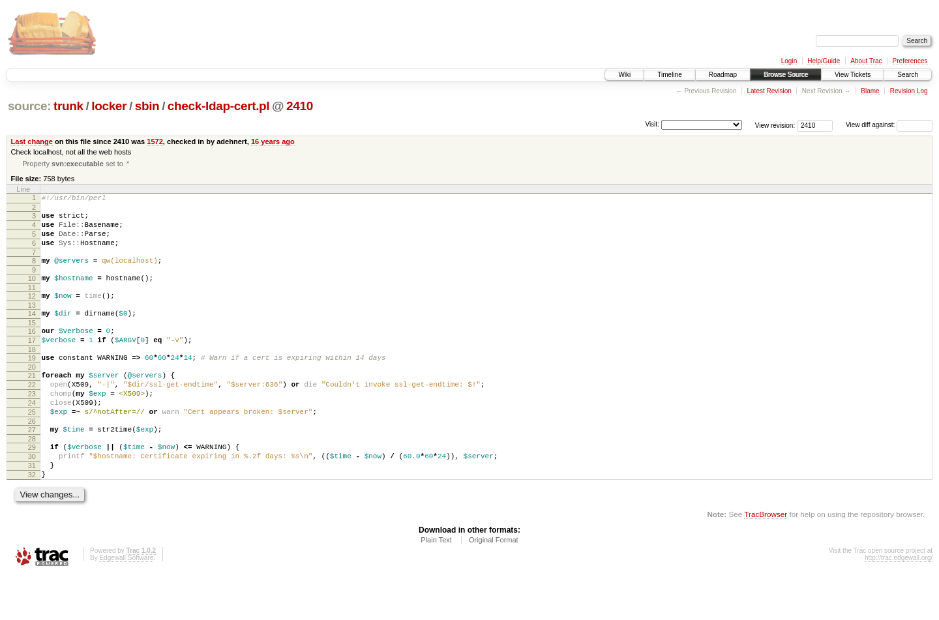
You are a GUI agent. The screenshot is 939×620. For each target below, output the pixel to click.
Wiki (624, 74)
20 (32, 392)
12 (32, 311)
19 (32, 381)
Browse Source (786, 74)
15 (32, 342)
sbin (147, 106)
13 (32, 322)
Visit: (652, 124)
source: (29, 106)
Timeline (669, 74)
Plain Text (436, 584)
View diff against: (889, 124)
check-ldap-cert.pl (218, 106)
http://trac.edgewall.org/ (898, 602)
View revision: (775, 124)
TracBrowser (765, 558)
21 (32, 400)
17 (32, 361)
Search (907, 74)
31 (32, 506)
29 (32, 484)
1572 (155, 141)
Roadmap (723, 74)
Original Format (493, 584)
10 (32, 291)
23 (32, 422)
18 (32, 372)
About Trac (866, 61)
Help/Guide (823, 61)
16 (32, 350)
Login (789, 61)
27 (32, 464)
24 (32, 433)
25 (32, 445)
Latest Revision (769, 91)
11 (32, 302)
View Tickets (853, 74)
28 (32, 475)
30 (32, 495)
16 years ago (273, 141)
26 (32, 456)
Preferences (910, 61)
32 (32, 517)
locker (109, 106)
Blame (870, 91)
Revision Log (909, 91)
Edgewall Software (126, 602)
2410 (299, 106)
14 (32, 330)
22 (32, 411)
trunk (68, 106)
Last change (32, 141)
